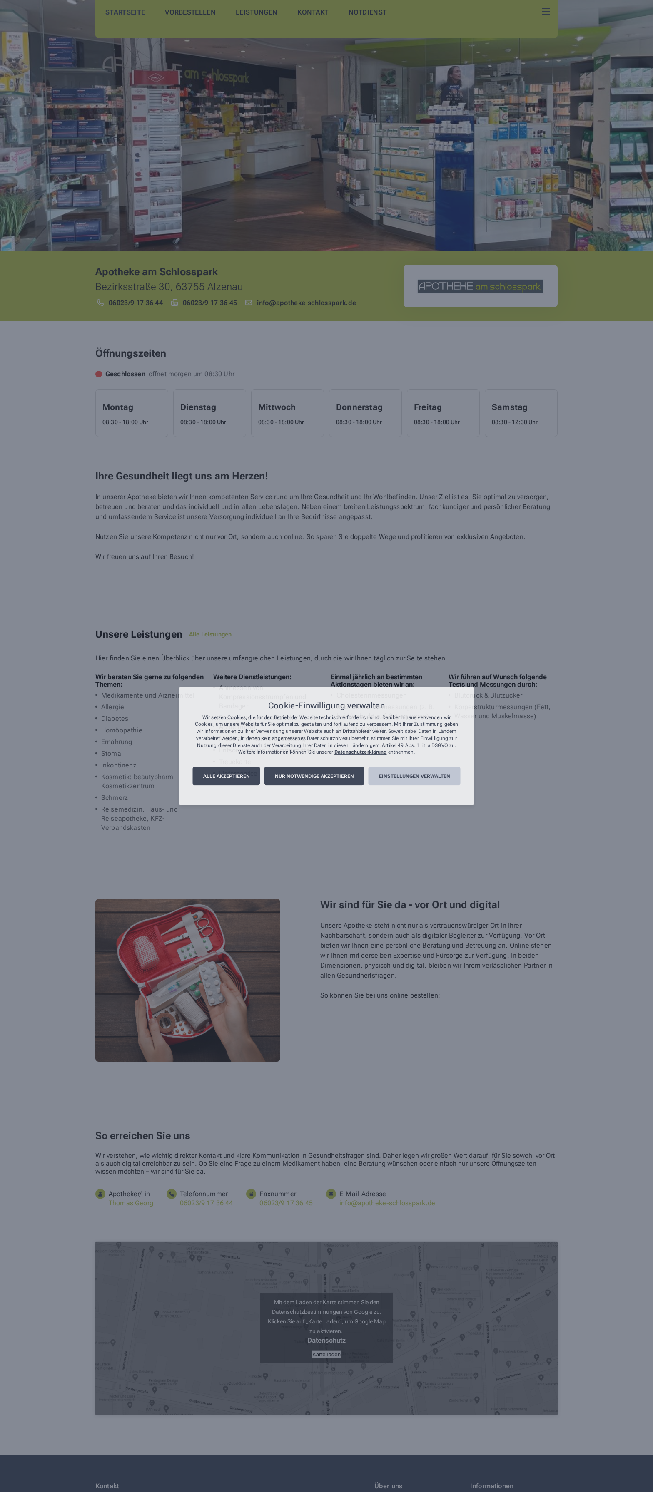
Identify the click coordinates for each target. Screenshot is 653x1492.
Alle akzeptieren (226, 776)
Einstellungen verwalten (414, 776)
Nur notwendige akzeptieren (314, 776)
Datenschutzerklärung (360, 752)
